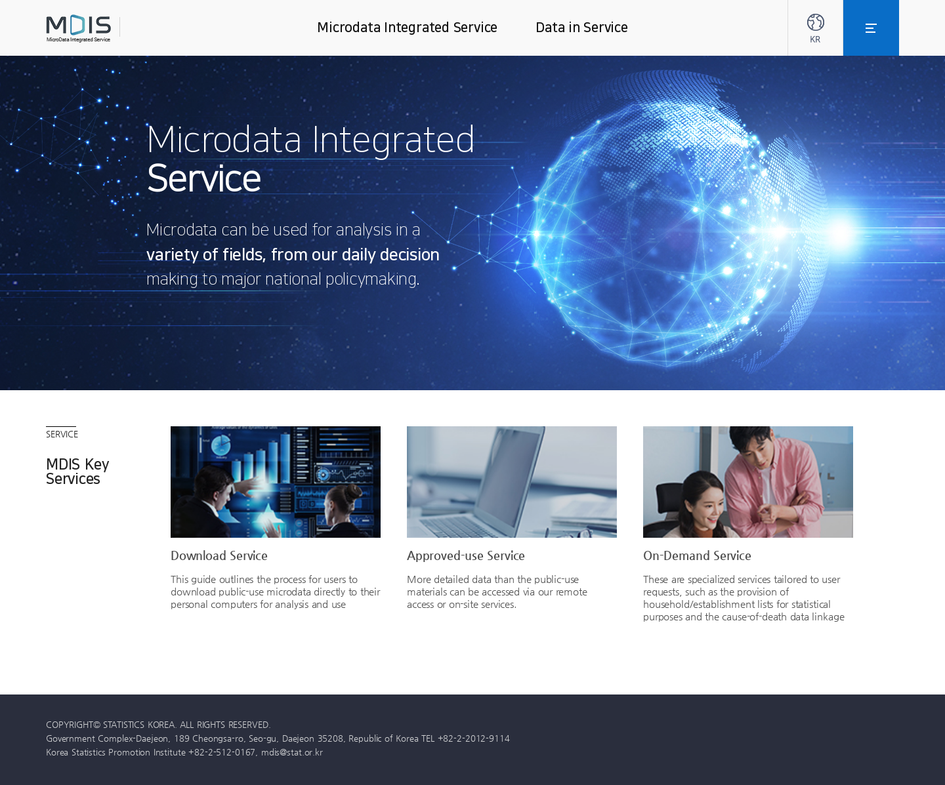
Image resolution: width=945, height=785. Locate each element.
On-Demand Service (697, 554)
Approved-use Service (466, 554)
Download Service (219, 554)
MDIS (111, 28)
